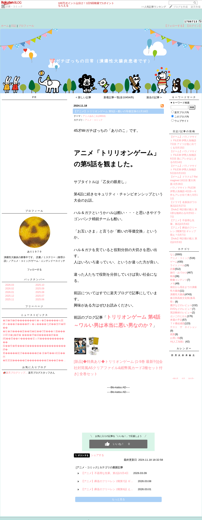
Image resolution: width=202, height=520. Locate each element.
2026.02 (9, 288)
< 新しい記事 (83, 97)
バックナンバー (34, 279)
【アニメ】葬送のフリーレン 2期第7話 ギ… (107, 481)
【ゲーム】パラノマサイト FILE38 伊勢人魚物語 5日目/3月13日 (183, 169)
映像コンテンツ (178, 279)
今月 (183, 378)
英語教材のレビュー (181, 312)
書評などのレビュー (181, 305)
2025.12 (9, 295)
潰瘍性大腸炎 (177, 294)
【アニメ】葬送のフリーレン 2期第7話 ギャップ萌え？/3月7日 (183, 231)
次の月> (191, 378)
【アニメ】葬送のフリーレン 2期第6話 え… (107, 489)
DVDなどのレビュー (181, 309)
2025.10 (39, 285)
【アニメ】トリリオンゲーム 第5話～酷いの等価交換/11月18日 (111, 111)
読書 (172, 269)
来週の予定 (176, 319)
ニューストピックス (34, 315)
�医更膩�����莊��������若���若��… (34, 360)
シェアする (97, 455)
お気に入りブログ (34, 367)
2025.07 (39, 295)
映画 (172, 276)
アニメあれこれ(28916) (94, 116)
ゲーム (173, 261)
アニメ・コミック (94, 120)
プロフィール (26, 25)
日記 (13, 25)
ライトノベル (177, 265)
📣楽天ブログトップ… (15, 372)
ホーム (5, 25)
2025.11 (9, 299)
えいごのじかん (178, 316)
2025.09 (39, 288)
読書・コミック (14, 6)
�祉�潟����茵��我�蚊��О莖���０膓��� (34, 331)
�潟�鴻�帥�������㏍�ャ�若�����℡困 (33, 320)
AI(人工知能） (177, 341)
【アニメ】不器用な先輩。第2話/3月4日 (104, 473)
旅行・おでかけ (178, 272)
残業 (172, 334)
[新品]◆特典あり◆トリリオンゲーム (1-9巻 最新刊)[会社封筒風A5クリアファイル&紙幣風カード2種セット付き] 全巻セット (118, 368)
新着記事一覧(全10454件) (119, 97)
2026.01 (9, 292)
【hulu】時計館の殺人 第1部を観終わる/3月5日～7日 (183, 213)
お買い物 (175, 338)
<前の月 (175, 378)
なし (172, 254)
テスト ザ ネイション (183, 327)
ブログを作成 (180, 6)
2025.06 (39, 299)
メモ (172, 283)
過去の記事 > (154, 97)
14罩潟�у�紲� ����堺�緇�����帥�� (30, 335)
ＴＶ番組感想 (177, 323)
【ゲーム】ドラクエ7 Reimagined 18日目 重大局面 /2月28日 (184, 180)
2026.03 (9, 285)
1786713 (191, 21)
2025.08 (39, 292)
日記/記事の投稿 (184, 131)
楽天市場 (195, 6)
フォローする (34, 269)
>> (153, 6)
